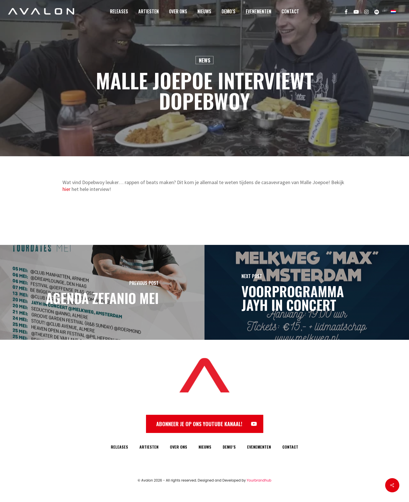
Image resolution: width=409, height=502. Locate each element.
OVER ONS (178, 447)
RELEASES (119, 447)
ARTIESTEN (148, 447)
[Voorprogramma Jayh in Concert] (306, 292)
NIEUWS (205, 447)
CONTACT (290, 447)
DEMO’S (229, 447)
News (204, 60)
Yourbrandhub (259, 480)
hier (66, 189)
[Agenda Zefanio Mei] (102, 292)
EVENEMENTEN (259, 447)
